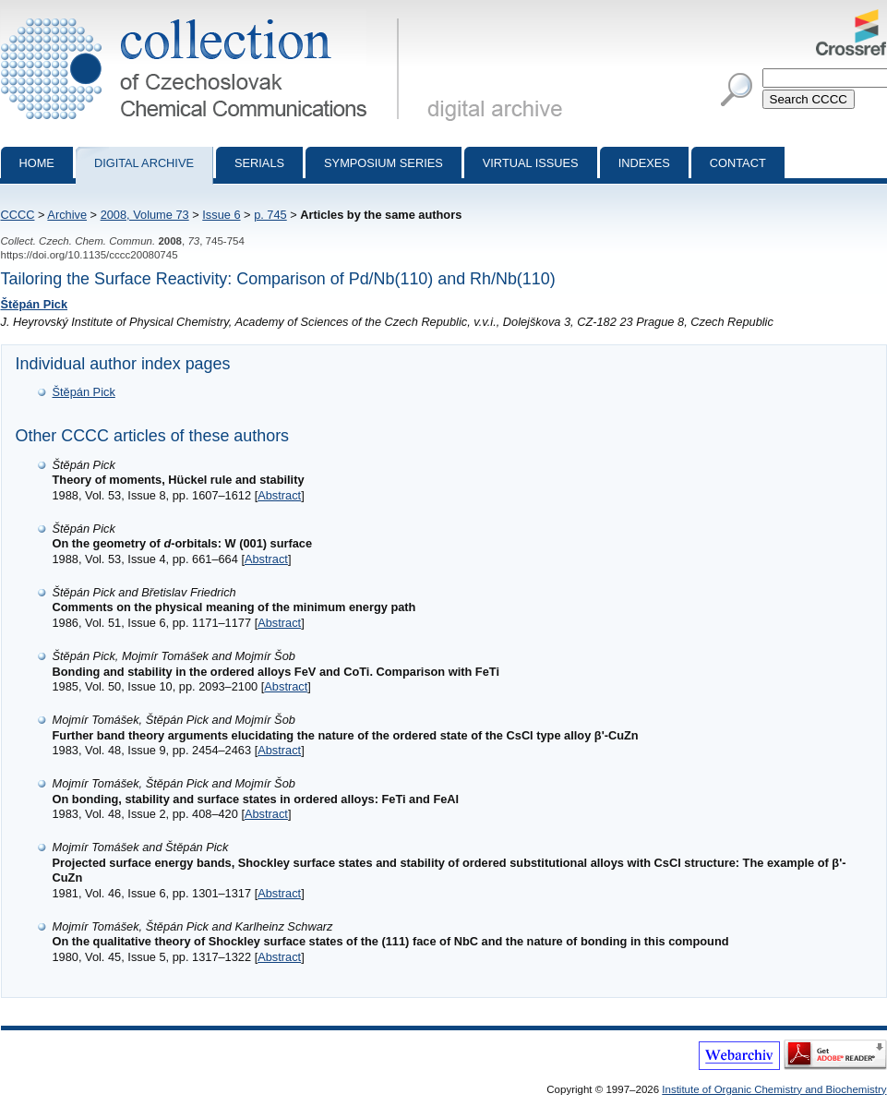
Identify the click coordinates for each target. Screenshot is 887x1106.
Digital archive (144, 163)
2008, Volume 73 (145, 215)
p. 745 (270, 215)
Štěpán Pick (34, 304)
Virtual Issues (531, 163)
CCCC (18, 215)
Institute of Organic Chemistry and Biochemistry (774, 1089)
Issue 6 (221, 215)
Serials (259, 163)
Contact (738, 163)
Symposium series (383, 163)
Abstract (279, 495)
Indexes (644, 163)
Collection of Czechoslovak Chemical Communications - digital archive (203, 16)
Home (36, 163)
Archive (67, 215)
